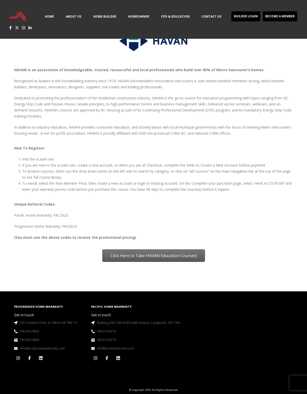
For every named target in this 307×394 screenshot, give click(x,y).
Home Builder (104, 16)
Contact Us (211, 16)
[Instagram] (23, 27)
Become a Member (280, 16)
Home (49, 16)
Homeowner (138, 16)
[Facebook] (10, 27)
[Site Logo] (18, 16)
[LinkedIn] (29, 27)
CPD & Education (175, 16)
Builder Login (246, 16)
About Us (73, 16)
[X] (16, 27)
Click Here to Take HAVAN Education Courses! (154, 255)
